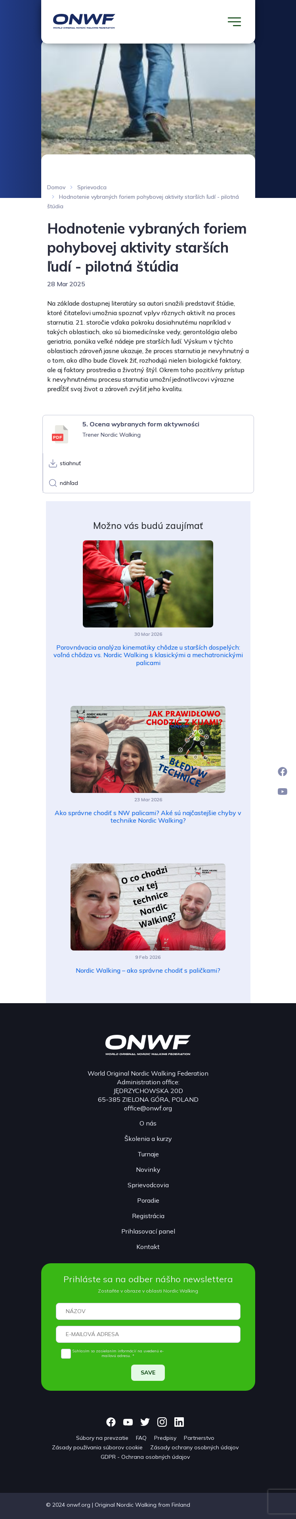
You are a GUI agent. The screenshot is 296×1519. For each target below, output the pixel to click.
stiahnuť (70, 463)
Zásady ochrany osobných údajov (194, 1447)
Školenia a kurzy (148, 1139)
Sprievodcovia (148, 1185)
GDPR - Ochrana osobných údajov (145, 1456)
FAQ (141, 1437)
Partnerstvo (199, 1437)
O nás (148, 1123)
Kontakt (148, 1247)
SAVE (148, 1372)
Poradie (148, 1200)
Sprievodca (92, 187)
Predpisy (165, 1437)
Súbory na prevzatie (102, 1437)
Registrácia (148, 1216)
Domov (56, 187)
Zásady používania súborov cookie (97, 1447)
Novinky (148, 1169)
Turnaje (148, 1154)
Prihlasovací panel (148, 1231)
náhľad (69, 483)
